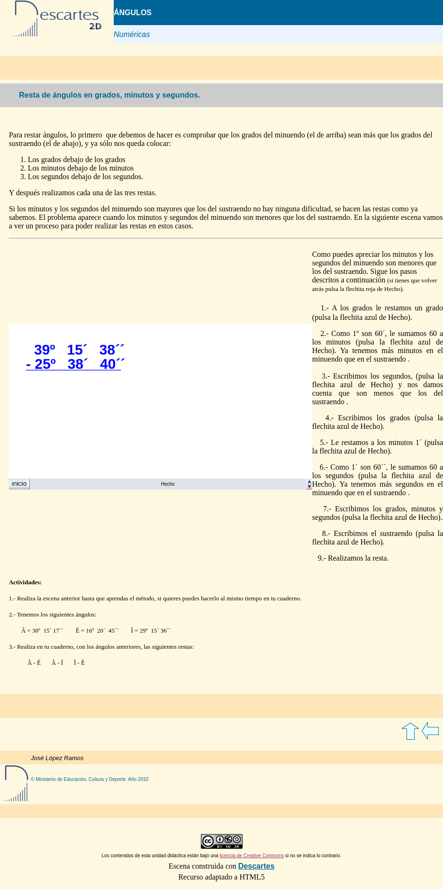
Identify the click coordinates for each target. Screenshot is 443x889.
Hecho (168, 484)
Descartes (256, 866)
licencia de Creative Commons (252, 855)
